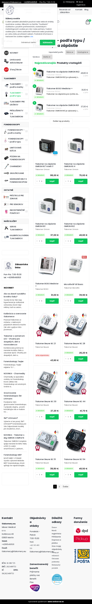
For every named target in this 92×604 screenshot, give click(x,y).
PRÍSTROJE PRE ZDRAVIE (14, 197)
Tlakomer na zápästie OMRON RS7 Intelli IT (45, 165)
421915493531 (8, 544)
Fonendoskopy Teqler (14, 361)
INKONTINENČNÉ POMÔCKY (14, 212)
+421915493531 (30, 2)
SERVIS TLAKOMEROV (13, 228)
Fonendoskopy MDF (13, 455)
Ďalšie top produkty (61, 121)
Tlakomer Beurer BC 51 (45, 459)
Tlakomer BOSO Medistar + (47, 284)
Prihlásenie (70, 2)
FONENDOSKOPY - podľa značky (14, 131)
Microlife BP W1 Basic (73, 284)
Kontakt (79, 9)
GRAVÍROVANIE (14, 173)
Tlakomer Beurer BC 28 (74, 343)
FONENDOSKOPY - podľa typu (13, 140)
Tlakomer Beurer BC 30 (45, 401)
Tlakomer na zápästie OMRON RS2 (74, 225)
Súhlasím (47, 42)
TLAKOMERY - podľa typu (13, 94)
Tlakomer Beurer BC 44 (74, 401)
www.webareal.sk (56, 601)
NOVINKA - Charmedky (14, 373)
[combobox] (70, 52)
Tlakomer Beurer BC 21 (45, 343)
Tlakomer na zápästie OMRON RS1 (45, 225)
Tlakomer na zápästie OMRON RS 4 (74, 165)
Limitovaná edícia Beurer (13, 61)
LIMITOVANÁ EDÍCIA (12, 149)
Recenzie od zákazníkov (64, 11)
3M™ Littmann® (11, 418)
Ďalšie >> (65, 487)
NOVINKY (11, 52)
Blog (86, 9)
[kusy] (39, 181)
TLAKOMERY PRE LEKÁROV (14, 103)
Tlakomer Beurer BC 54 (74, 459)
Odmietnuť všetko (28, 42)
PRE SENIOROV (13, 204)
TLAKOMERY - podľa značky (13, 85)
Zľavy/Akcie (12, 69)
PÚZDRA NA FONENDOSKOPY (14, 158)
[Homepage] (2, 9)
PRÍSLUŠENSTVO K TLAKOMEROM (13, 113)
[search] (58, 22)
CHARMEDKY (13, 166)
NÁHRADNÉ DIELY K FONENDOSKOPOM (15, 180)
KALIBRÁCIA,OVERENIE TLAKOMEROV (16, 237)
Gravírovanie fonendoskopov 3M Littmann (12, 396)
